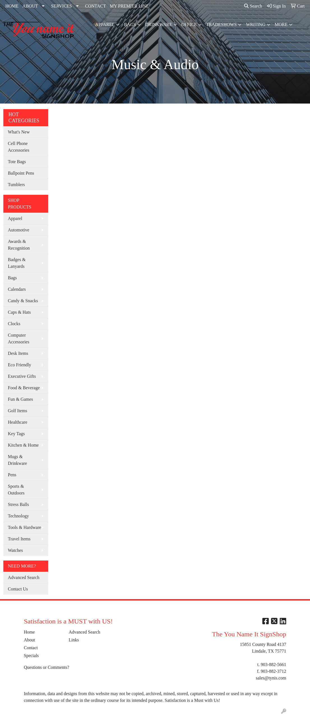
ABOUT (30, 6)
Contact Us (18, 589)
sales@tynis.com (271, 678)
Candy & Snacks (23, 300)
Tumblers (16, 184)
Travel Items (19, 538)
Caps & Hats (19, 312)
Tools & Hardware (24, 527)
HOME (11, 6)
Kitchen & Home (23, 445)
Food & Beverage (24, 387)
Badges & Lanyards (17, 263)
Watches (15, 550)
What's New (19, 132)
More (281, 24)
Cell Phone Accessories (18, 147)
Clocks (14, 323)
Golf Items (17, 410)
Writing (255, 24)
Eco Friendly (19, 364)
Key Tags (16, 433)
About (29, 639)
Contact (31, 647)
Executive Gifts (22, 376)
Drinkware (158, 24)
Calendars (17, 289)
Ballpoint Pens (21, 173)
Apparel (105, 24)
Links (74, 639)
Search (253, 6)
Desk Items (18, 353)
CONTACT (95, 6)
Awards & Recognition (19, 244)
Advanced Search (23, 577)
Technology (18, 516)
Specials (31, 655)
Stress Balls (18, 504)
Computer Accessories (18, 338)
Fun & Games (20, 399)
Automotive (18, 230)
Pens (12, 474)
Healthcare (17, 422)
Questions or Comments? (46, 667)
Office (189, 24)
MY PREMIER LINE (129, 6)
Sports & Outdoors (16, 489)
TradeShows (221, 24)
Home (29, 632)
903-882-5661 (273, 664)
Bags (130, 24)
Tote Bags (17, 161)
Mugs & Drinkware (17, 460)
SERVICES (61, 6)
